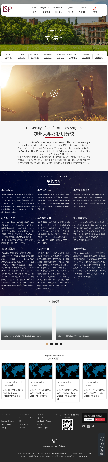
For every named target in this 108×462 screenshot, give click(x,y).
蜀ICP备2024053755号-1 (65, 456)
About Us (4, 418)
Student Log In (42, 428)
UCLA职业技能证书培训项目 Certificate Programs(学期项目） (13, 393)
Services (22, 428)
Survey (3, 428)
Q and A (40, 418)
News (21, 421)
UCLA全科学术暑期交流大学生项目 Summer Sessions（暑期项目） (40, 393)
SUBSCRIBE (99, 419)
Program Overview (7, 421)
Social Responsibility (26, 418)
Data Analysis (6, 424)
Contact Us (41, 424)
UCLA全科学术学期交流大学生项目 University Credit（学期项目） (94, 393)
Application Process (44, 421)
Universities (23, 424)
